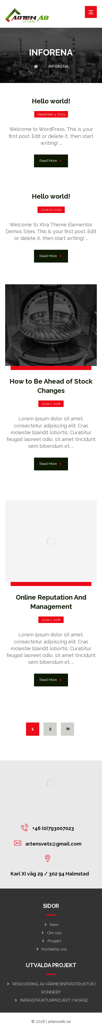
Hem (51, 924)
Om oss (51, 932)
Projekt (51, 941)
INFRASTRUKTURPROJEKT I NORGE (51, 1000)
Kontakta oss (51, 949)
